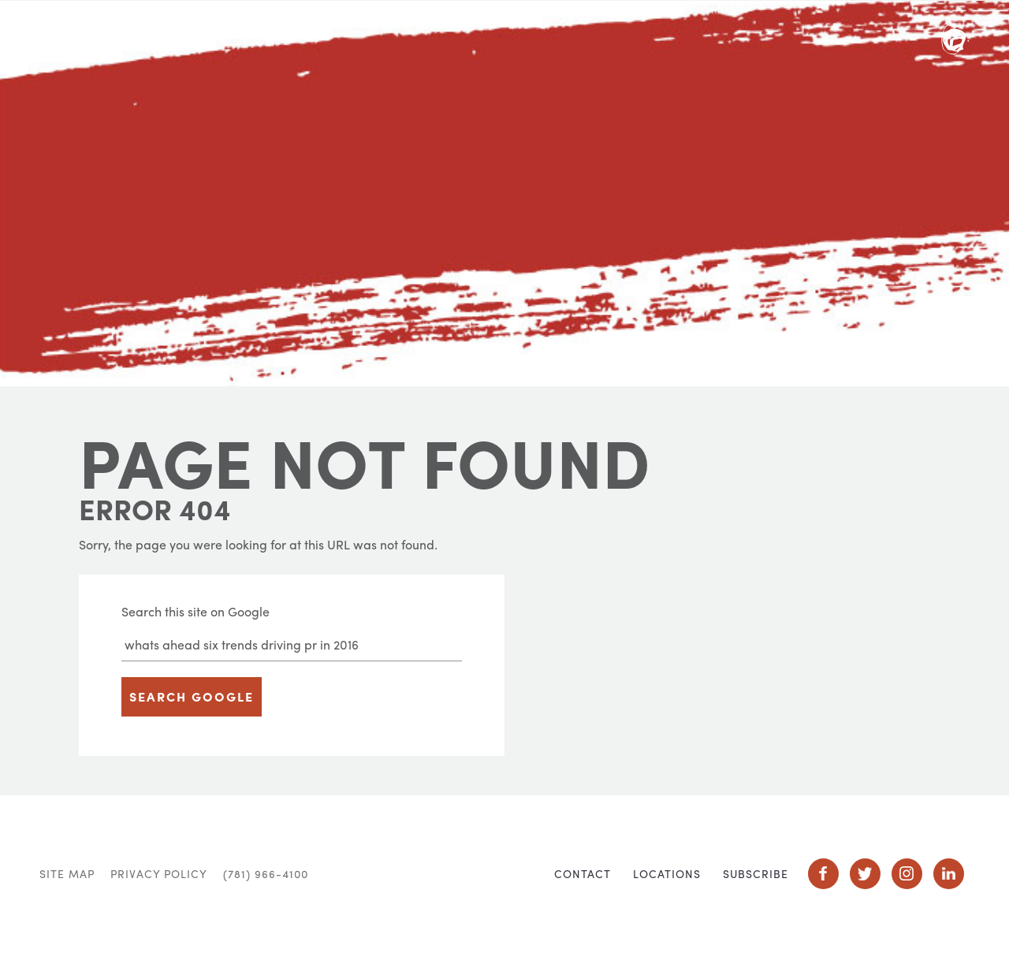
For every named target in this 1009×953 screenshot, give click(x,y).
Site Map (67, 873)
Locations (667, 873)
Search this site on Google (195, 611)
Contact (582, 873)
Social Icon (823, 873)
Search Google (191, 696)
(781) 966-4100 (265, 873)
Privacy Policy (158, 873)
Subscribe (755, 873)
